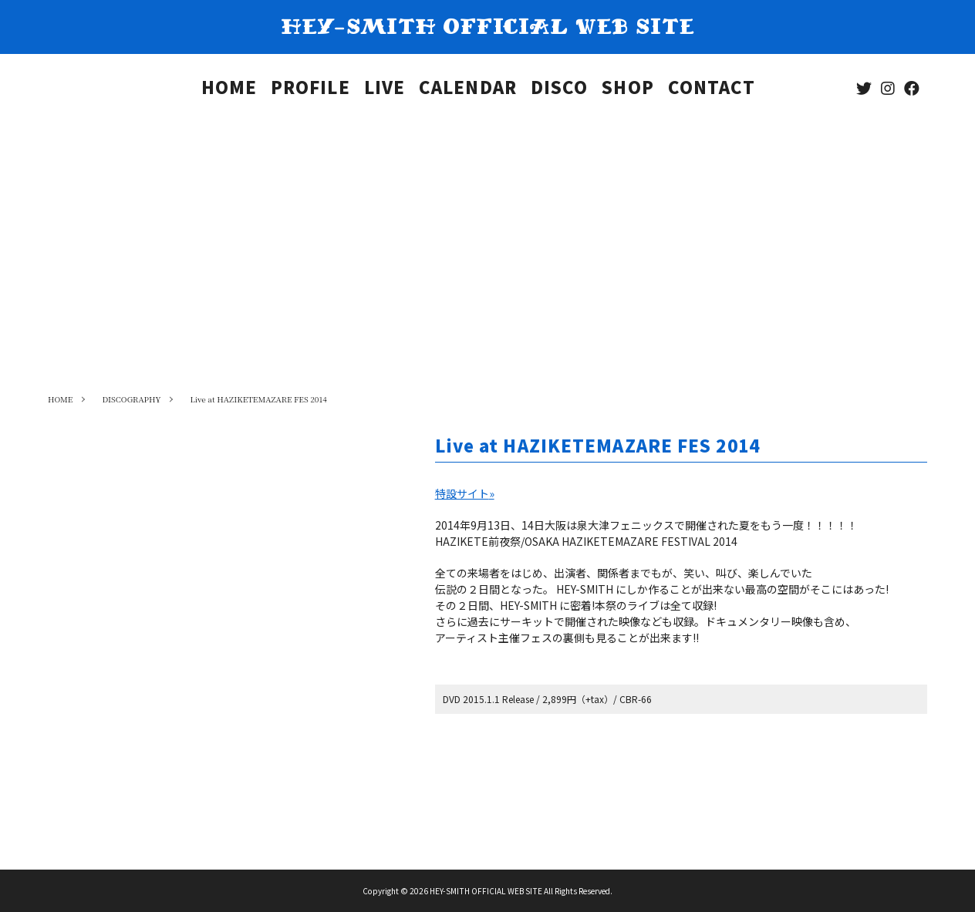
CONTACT (712, 89)
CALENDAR (468, 89)
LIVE (384, 89)
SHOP (627, 89)
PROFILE (310, 89)
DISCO (560, 89)
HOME (229, 89)
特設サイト (464, 493)
